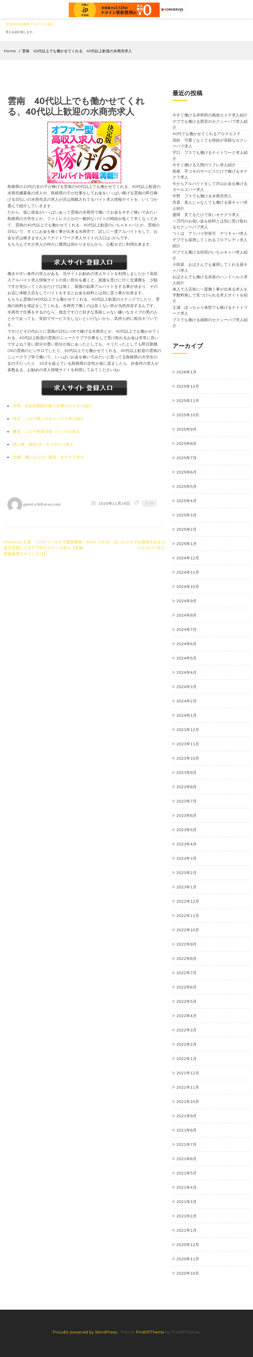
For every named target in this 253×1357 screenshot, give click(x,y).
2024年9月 (186, 600)
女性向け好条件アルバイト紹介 (30, 24)
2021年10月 (187, 1101)
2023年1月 (186, 886)
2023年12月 (187, 729)
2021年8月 (186, 1130)
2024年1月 (186, 715)
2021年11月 (187, 1087)
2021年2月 (186, 1215)
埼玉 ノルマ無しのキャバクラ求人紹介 (48, 418)
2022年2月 (186, 1044)
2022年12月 (187, 901)
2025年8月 (186, 443)
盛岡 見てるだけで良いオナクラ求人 (206, 214)
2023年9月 (186, 772)
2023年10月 (187, 758)
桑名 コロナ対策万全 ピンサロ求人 (46, 431)
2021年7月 (186, 1144)
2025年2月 (186, 529)
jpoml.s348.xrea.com (42, 504)
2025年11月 (187, 400)
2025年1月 (186, 543)
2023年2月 (186, 872)
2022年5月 (186, 1001)
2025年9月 (186, 429)
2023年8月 (186, 786)
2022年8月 (186, 958)
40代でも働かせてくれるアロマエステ (206, 133)
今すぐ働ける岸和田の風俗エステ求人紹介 (210, 114)
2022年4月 (186, 1015)
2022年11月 (187, 915)
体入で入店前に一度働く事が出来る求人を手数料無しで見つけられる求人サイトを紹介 (210, 295)
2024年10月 (187, 586)
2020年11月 (187, 1258)
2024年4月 (186, 672)
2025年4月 (186, 500)
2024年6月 (186, 643)
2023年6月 (186, 815)
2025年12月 (187, 386)
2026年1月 (186, 371)
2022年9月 (186, 944)
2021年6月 (186, 1158)
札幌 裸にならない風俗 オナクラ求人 (48, 457)
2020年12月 (187, 1244)
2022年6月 (186, 987)
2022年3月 (186, 1029)
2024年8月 (186, 615)
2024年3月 (186, 686)
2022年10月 (187, 929)
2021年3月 (186, 1201)
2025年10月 (187, 414)
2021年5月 (186, 1173)
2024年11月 (187, 572)
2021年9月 (186, 1115)
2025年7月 (186, 457)
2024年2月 (186, 700)
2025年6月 (186, 472)
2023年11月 (187, 743)
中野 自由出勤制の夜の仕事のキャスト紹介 (52, 405)
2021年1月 (186, 1230)
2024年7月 (186, 629)
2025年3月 (186, 515)
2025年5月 (186, 486)
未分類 (149, 503)
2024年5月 (186, 658)
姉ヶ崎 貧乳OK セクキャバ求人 (43, 444)
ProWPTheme (150, 1332)
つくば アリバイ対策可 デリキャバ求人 (210, 233)
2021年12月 (187, 1072)
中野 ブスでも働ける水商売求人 (202, 195)
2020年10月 (187, 1273)
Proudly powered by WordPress (85, 1332)
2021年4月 (186, 1187)
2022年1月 (186, 1058)
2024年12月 (187, 557)
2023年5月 (186, 829)
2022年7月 (186, 972)
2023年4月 (186, 844)
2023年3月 (186, 858)
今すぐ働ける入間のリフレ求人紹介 (204, 164)
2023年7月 (186, 801)
